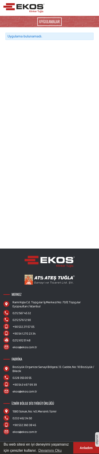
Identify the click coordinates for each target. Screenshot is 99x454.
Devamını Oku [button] (50, 450)
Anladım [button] (86, 448)
